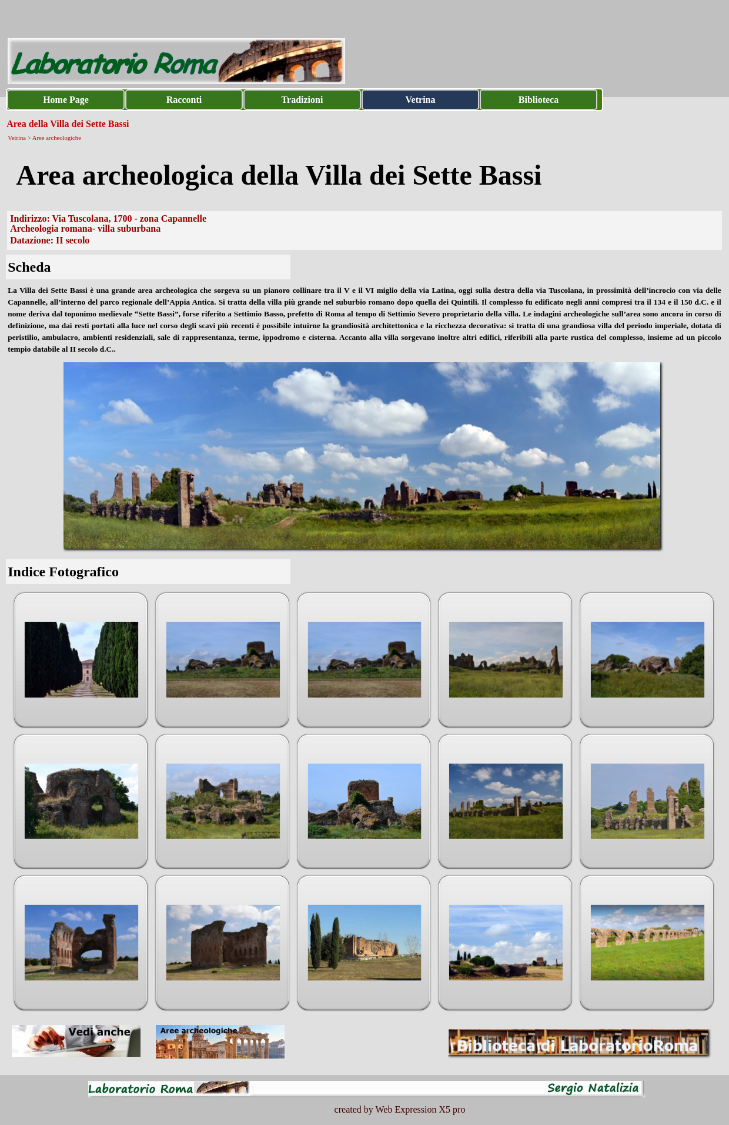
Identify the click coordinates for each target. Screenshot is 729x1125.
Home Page (66, 100)
